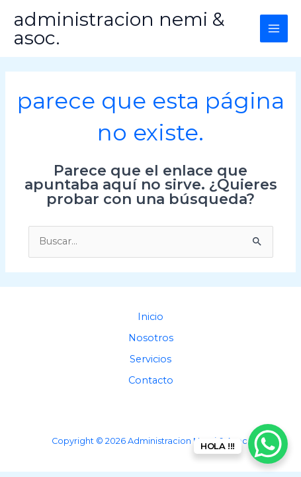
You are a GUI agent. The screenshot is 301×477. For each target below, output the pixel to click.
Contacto (150, 380)
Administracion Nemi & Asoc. (118, 28)
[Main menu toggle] (274, 28)
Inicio (150, 317)
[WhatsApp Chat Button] (268, 444)
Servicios (150, 359)
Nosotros (150, 338)
